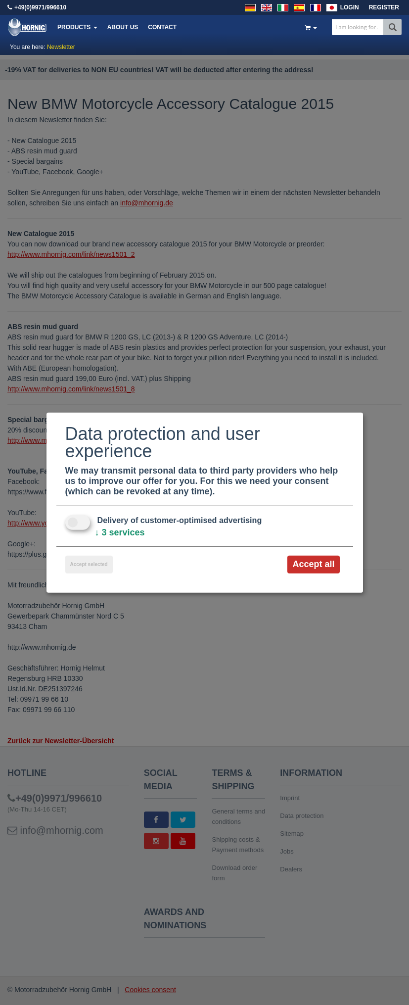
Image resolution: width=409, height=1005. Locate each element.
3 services (120, 532)
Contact (162, 27)
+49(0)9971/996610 (40, 7)
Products (77, 27)
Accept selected (89, 564)
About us (122, 27)
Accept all (313, 564)
